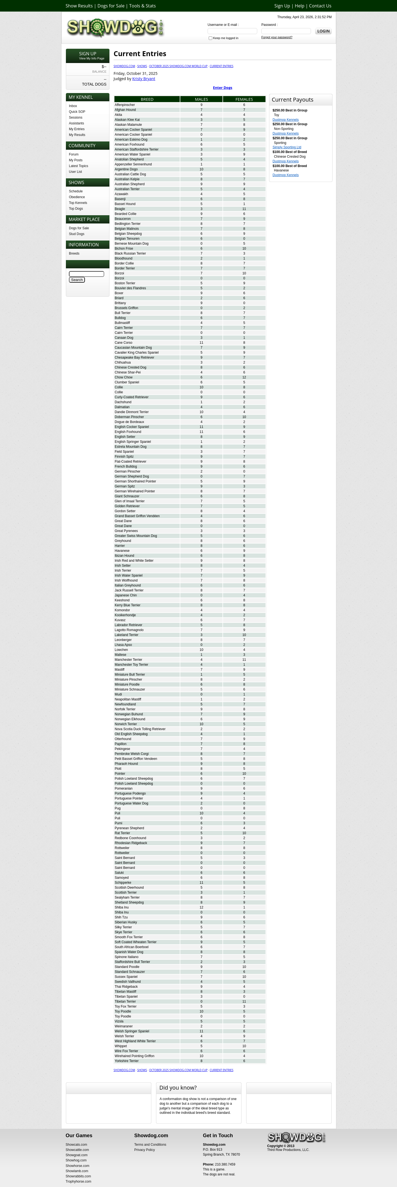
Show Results (79, 6)
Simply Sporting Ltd (287, 147)
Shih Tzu (121, 917)
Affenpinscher (125, 105)
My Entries (77, 129)
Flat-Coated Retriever (130, 461)
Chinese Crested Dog (130, 367)
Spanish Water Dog (129, 952)
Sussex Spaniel (126, 977)
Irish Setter (123, 565)
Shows (142, 66)
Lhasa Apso (123, 645)
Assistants (76, 123)
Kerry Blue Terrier (127, 605)
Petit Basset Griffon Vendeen (136, 759)
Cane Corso (123, 343)
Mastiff (119, 670)
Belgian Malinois (127, 229)
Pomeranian (124, 788)
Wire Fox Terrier (126, 1051)
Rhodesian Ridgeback (131, 843)
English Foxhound (128, 432)
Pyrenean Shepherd (129, 828)
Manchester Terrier (128, 660)
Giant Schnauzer (127, 496)
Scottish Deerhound (129, 887)
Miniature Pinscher (128, 679)
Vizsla (119, 1021)
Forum (74, 154)
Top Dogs (76, 209)
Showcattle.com (77, 1150)
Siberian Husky (126, 922)
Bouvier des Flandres (130, 288)
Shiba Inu (122, 907)
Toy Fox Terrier (125, 1006)
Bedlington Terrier (128, 224)
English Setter (125, 437)
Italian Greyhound (128, 585)
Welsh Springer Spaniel (132, 1031)
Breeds (74, 253)
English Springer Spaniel (133, 442)
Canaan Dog (124, 338)
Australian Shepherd (130, 184)
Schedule (76, 191)
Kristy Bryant (143, 78)
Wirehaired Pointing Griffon (134, 1056)
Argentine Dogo (126, 169)
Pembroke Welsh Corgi (132, 754)
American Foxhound (129, 144)
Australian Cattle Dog (130, 174)
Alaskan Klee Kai (127, 120)
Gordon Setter (125, 511)
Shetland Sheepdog (129, 902)
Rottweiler (122, 848)
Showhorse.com (77, 1166)
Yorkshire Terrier (127, 1061)
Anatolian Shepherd (129, 159)
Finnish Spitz (124, 457)
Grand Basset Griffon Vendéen (137, 516)
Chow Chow (124, 377)
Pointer (120, 774)
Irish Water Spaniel (129, 575)
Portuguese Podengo (130, 793)
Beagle (120, 209)
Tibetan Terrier (125, 1001)
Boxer (119, 293)
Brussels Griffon (126, 308)
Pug (117, 808)
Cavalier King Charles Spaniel (137, 352)
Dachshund (123, 402)
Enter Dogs (222, 87)
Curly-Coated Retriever (132, 397)
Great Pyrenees (126, 531)
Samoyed (122, 878)
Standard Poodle (127, 967)
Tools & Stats (142, 6)
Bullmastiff (122, 323)
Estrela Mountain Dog (130, 447)
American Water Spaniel (132, 154)
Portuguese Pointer (129, 798)
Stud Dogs (76, 234)
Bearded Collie (125, 214)
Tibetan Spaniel (126, 996)
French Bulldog (126, 466)
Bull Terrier (122, 313)
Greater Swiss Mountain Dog (136, 536)
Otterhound (123, 739)
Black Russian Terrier (130, 253)
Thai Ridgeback (126, 987)
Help (299, 6)
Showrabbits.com (78, 1176)
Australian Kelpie (127, 179)
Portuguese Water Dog (131, 803)
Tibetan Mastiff (125, 992)
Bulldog (120, 318)
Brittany (120, 303)
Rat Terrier (122, 833)
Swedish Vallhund (128, 982)
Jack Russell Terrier (129, 590)
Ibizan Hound (124, 556)
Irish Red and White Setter (134, 561)
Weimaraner (124, 1026)
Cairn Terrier (124, 328)
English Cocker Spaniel (132, 427)
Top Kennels (78, 203)
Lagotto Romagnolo (129, 630)
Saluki (119, 873)
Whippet (121, 1046)
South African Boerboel (132, 947)
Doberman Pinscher (129, 417)
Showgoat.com (76, 1155)
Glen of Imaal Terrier (130, 501)
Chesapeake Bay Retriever (134, 357)
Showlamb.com (77, 1171)
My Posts (75, 160)
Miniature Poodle (127, 684)
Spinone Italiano (126, 957)
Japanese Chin (126, 595)
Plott (118, 769)
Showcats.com (76, 1145)
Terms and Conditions (150, 1145)
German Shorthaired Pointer (135, 481)
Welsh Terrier (124, 1036)
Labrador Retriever (128, 625)
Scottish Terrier (126, 892)
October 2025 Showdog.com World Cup (178, 66)
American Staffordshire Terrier (137, 149)
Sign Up (282, 6)
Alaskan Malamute (128, 125)
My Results (77, 135)
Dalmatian (122, 407)
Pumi (118, 823)
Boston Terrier (125, 283)
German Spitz (125, 486)
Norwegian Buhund (129, 714)
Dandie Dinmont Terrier (132, 412)
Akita (118, 115)
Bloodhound (123, 258)
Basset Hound (125, 204)
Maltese (120, 655)
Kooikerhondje (125, 615)
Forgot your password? (277, 37)
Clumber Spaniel (127, 382)
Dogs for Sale (111, 6)
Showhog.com (76, 1160)
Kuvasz (120, 620)
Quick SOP (77, 112)
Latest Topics (78, 166)
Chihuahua (123, 362)
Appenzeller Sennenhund (133, 164)
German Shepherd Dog (132, 476)
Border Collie (124, 263)
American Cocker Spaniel (133, 130)
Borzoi (119, 273)
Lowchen (121, 650)
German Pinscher (127, 471)
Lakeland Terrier (126, 635)
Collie (119, 387)
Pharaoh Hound (126, 764)
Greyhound (123, 541)
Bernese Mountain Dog (132, 243)
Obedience (77, 197)
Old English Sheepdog (131, 734)
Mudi (118, 694)
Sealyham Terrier (127, 897)
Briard (119, 298)
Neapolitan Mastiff (128, 699)
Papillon (121, 744)
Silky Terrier (123, 927)
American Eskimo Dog (131, 139)
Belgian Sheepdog (128, 234)
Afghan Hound (125, 110)
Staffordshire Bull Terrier (132, 962)
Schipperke (123, 883)
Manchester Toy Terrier (131, 665)
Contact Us (320, 6)
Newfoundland (125, 704)
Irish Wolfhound (126, 580)
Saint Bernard (125, 858)
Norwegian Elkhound (130, 719)
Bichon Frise (124, 248)
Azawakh (121, 194)
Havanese (122, 551)
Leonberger (123, 640)
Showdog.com (124, 66)
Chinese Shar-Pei (128, 372)
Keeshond (122, 600)
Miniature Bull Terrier (130, 674)
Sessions (75, 117)
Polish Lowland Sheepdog (134, 779)
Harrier (120, 546)
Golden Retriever (127, 506)
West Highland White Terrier (135, 1041)
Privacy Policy (144, 1150)
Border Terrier (125, 268)
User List (75, 172)
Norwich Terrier (126, 724)
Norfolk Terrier (125, 709)
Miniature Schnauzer (130, 689)
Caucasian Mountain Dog (133, 348)
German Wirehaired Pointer (135, 491)
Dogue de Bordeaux (129, 422)
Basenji (120, 199)
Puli (117, 813)
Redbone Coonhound (130, 838)
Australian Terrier (127, 189)
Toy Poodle (123, 1011)
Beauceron (123, 219)
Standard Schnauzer (130, 972)
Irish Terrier (123, 570)
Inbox (73, 106)
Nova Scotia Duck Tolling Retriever (140, 729)
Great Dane (123, 521)
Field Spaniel (124, 452)
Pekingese (122, 749)
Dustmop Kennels (286, 120)
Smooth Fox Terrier (129, 937)
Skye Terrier (123, 932)
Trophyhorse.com (78, 1181)
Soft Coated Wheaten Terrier (136, 942)
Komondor (122, 610)
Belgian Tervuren (127, 239)
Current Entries (222, 66)
